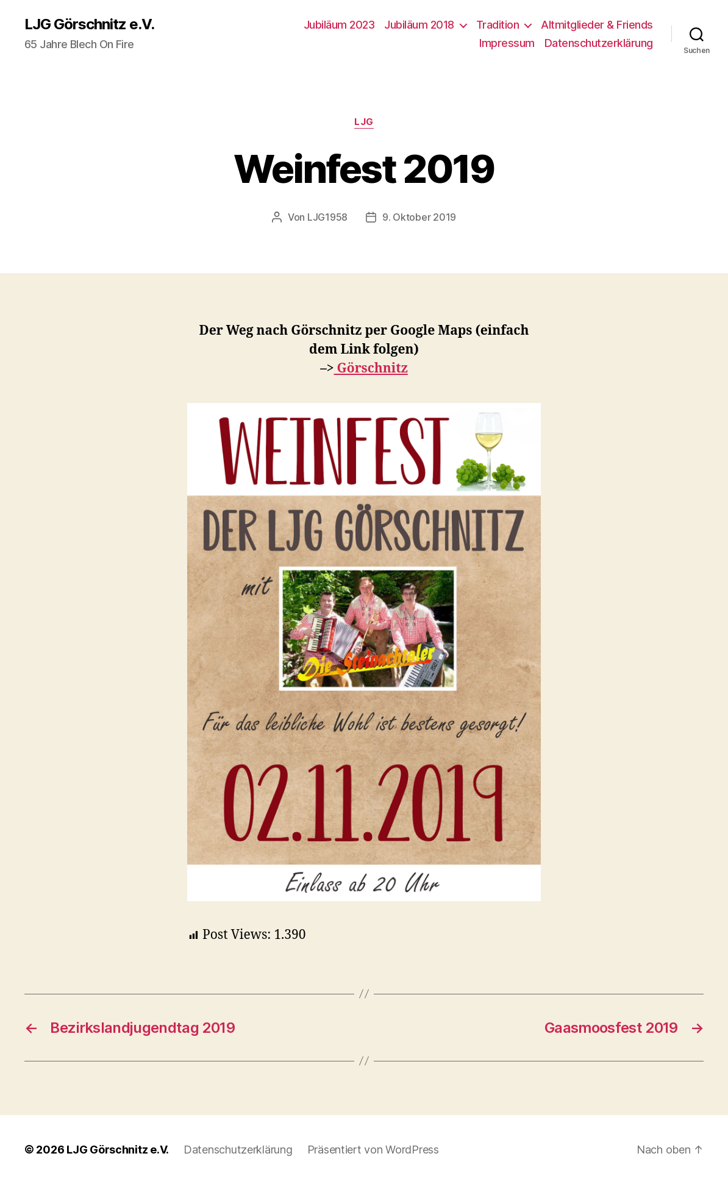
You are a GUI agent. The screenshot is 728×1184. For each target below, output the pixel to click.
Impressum (507, 43)
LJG (364, 121)
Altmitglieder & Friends (597, 24)
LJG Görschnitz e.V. (89, 24)
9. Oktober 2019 (419, 217)
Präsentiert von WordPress (373, 1149)
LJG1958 (327, 217)
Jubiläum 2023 (339, 24)
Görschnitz (371, 368)
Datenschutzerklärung (598, 43)
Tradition (497, 24)
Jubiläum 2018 (419, 24)
